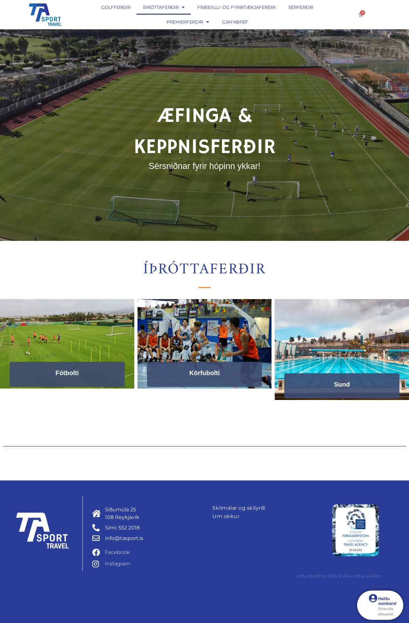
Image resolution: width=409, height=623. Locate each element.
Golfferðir (115, 7)
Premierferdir (187, 22)
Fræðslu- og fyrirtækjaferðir (236, 7)
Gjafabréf (235, 22)
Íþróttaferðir (164, 7)
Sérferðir (301, 7)
